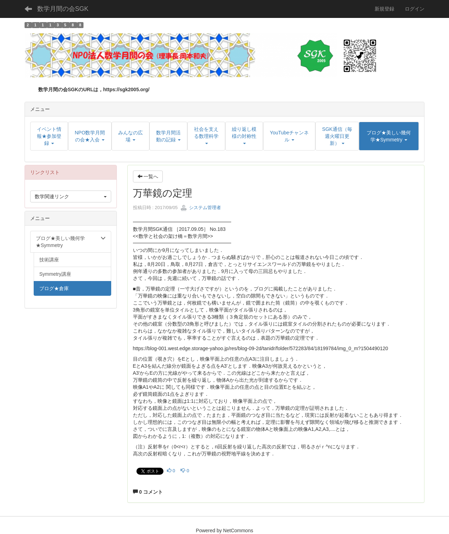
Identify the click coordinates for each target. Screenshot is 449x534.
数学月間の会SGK (62, 8)
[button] (388, 136)
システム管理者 (200, 207)
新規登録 (384, 9)
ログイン (414, 9)
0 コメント (148, 492)
